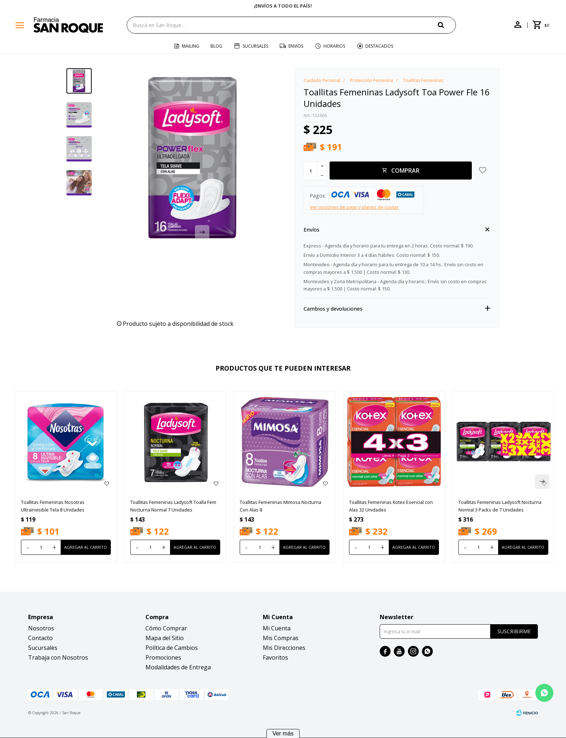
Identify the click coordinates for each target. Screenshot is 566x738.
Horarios (334, 46)
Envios (295, 46)
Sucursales (255, 46)
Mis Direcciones (284, 648)
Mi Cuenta (277, 628)
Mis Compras (281, 638)
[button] (447, 25)
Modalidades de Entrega (178, 667)
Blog (216, 46)
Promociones (163, 657)
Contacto (40, 638)
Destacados (379, 46)
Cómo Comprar (166, 628)
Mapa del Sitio (164, 638)
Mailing (190, 46)
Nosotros (41, 628)
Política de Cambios (171, 648)
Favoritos (275, 657)
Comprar (405, 170)
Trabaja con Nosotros (58, 657)
